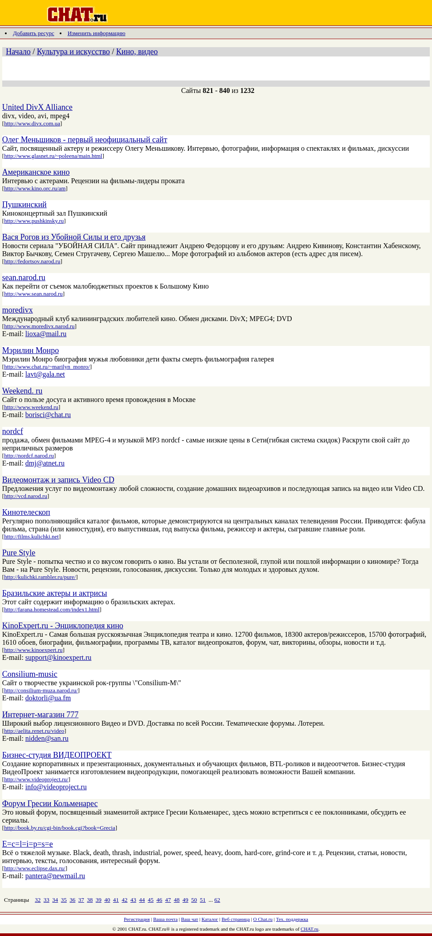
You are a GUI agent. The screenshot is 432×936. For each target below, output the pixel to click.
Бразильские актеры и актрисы (54, 593)
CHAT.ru (309, 929)
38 (90, 899)
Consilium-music (29, 674)
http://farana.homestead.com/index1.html (51, 609)
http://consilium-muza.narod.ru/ (40, 690)
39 (99, 899)
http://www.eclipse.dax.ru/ (34, 868)
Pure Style (19, 552)
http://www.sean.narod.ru (33, 293)
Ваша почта (165, 919)
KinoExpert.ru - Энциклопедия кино (62, 625)
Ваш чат (189, 919)
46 (159, 899)
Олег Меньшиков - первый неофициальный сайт (84, 139)
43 (133, 899)
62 (217, 899)
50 (194, 899)
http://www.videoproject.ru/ (36, 779)
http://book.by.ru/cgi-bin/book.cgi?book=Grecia (59, 827)
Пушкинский (24, 204)
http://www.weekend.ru (31, 407)
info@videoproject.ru (56, 787)
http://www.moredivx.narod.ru (39, 326)
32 (38, 899)
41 (116, 899)
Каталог (210, 919)
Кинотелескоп (26, 512)
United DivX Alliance (37, 107)
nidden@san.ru (47, 738)
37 (81, 899)
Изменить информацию (97, 33)
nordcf (12, 431)
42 (124, 899)
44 (142, 899)
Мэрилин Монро (30, 350)
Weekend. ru (22, 390)
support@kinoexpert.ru (58, 657)
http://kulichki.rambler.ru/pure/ (40, 577)
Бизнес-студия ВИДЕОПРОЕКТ (57, 755)
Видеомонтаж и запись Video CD (58, 479)
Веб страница (236, 919)
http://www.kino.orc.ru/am (34, 188)
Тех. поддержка (292, 919)
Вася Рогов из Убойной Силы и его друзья (74, 237)
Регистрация (137, 919)
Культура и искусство (73, 51)
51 (203, 899)
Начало (18, 51)
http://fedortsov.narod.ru (32, 261)
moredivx (17, 309)
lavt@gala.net (45, 374)
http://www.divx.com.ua (32, 123)
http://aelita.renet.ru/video (34, 730)
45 (151, 899)
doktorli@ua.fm (48, 698)
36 (72, 899)
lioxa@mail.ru (46, 333)
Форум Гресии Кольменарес (50, 803)
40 (107, 899)
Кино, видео (137, 51)
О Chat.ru (263, 919)
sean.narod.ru (23, 277)
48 (176, 899)
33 (46, 899)
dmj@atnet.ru (45, 463)
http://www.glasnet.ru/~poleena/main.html (53, 156)
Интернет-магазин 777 (40, 714)
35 (64, 899)
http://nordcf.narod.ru (29, 455)
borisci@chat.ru (48, 414)
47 (168, 899)
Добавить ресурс (33, 33)
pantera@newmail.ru (55, 876)
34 (55, 899)
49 (185, 899)
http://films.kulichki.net (31, 536)
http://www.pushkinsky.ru (34, 220)
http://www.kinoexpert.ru (33, 650)
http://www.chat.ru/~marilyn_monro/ (47, 366)
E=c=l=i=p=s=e (27, 844)
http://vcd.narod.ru (25, 496)
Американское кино (36, 172)
